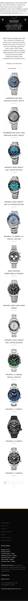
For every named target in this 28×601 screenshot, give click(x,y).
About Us (4, 525)
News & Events (6, 531)
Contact (4, 528)
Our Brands (5, 522)
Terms (3, 534)
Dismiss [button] (25, 13)
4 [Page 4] (17, 483)
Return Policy (6, 537)
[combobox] (14, 68)
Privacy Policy (6, 540)
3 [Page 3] (13, 483)
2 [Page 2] (9, 483)
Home (7, 29)
